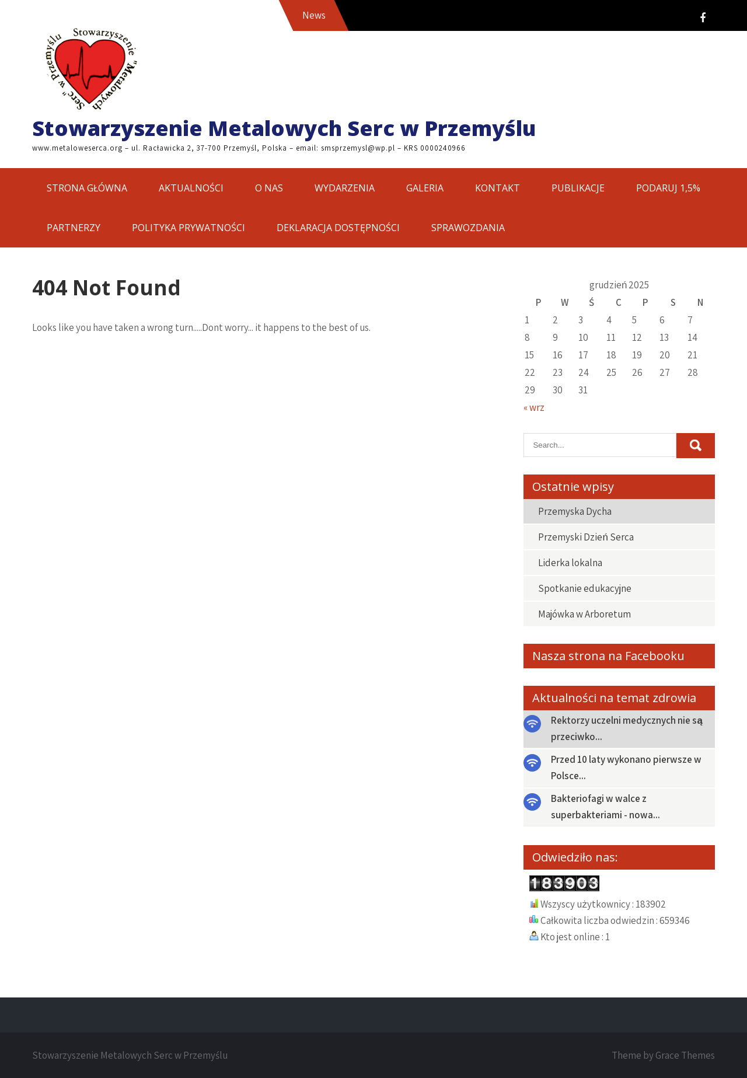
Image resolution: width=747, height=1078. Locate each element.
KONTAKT (497, 188)
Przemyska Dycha (575, 511)
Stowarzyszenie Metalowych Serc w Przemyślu (284, 128)
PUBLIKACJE (578, 188)
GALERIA (425, 188)
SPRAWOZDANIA (468, 227)
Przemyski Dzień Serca (585, 537)
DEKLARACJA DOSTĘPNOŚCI (338, 227)
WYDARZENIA (345, 188)
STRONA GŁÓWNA (87, 188)
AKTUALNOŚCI (191, 188)
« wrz (533, 407)
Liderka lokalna (570, 562)
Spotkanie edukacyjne (584, 588)
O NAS (269, 188)
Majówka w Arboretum (584, 614)
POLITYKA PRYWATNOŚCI (188, 227)
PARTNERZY (73, 227)
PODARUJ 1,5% (668, 188)
